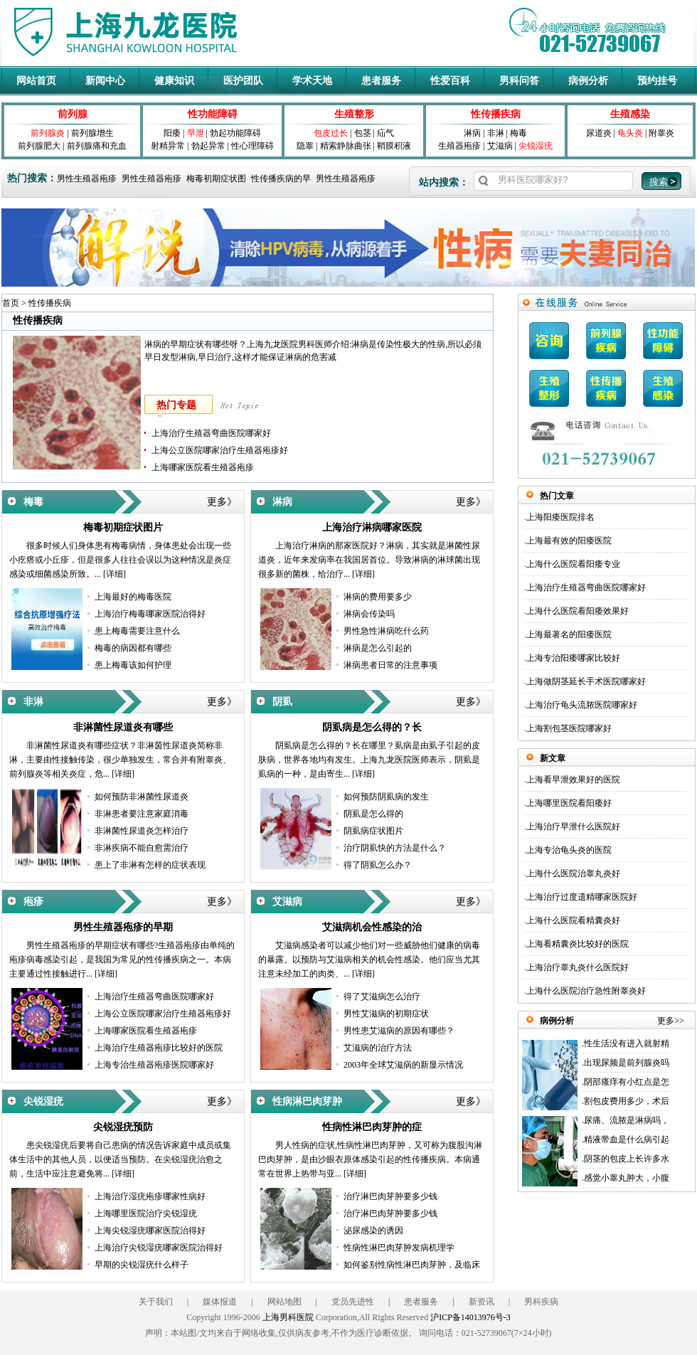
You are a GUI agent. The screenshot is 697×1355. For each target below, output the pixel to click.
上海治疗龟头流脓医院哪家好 (581, 705)
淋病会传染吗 (369, 614)
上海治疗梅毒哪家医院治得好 (150, 614)
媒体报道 (220, 1302)
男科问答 (519, 80)
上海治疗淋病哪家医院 (372, 527)
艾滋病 (500, 146)
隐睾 (305, 146)
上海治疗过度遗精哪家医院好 (581, 897)
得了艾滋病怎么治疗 (382, 996)
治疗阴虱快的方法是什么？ (395, 848)
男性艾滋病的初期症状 (386, 1014)
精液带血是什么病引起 (626, 1139)
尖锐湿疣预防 (123, 1127)
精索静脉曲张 (345, 146)
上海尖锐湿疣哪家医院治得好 (150, 1231)
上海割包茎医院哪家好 (569, 728)
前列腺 (72, 114)
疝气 (385, 133)
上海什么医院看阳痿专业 (573, 564)
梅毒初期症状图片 (123, 527)
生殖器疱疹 (459, 146)
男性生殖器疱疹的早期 (123, 927)
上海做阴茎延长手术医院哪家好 (586, 681)
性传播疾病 (496, 114)
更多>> (670, 1021)
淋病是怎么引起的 (378, 648)
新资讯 (481, 1302)
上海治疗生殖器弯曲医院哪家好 (211, 433)
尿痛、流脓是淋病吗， (626, 1120)
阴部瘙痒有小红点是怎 (626, 1082)
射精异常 (168, 146)
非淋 (495, 133)
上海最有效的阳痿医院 (569, 541)
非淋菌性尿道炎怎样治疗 (141, 831)
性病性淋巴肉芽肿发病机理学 (399, 1248)
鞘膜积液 (394, 146)
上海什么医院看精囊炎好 (573, 920)
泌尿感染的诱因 (373, 1231)
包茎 (362, 133)
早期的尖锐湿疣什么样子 (141, 1265)
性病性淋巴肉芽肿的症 (372, 1127)
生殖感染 (630, 114)
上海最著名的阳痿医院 (569, 634)
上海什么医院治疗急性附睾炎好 (586, 991)
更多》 (222, 501)
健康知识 (174, 80)
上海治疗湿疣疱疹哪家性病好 (150, 1196)
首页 (10, 303)
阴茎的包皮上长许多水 (626, 1159)
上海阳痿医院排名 (560, 517)
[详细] (114, 574)
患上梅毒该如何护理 (133, 665)
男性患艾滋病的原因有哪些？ (399, 1031)
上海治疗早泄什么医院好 (573, 826)
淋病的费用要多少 (378, 597)
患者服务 (381, 80)
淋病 (472, 133)
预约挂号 (657, 80)
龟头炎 (630, 133)
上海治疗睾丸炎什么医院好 (577, 967)
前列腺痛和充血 (97, 146)
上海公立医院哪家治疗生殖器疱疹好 (219, 450)
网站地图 (284, 1302)
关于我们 (156, 1302)
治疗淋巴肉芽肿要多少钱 (390, 1196)
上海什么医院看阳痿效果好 (577, 611)
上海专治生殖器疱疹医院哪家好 (154, 1065)
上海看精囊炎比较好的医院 (577, 944)
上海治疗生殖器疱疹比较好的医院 (159, 1048)
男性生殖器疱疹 (87, 179)
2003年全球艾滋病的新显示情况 (403, 1065)
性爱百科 (450, 80)
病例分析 (588, 80)
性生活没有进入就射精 (626, 1043)
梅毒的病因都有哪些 (133, 648)
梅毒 (518, 133)
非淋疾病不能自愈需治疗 (141, 848)
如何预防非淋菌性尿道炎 (141, 797)
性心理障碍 (252, 146)
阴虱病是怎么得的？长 (372, 727)
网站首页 (36, 80)
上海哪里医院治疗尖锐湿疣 (146, 1213)
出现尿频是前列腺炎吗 (626, 1063)
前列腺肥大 (39, 146)
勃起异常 (208, 146)
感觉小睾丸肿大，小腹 (626, 1178)
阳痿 (172, 133)
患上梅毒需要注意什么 (137, 631)
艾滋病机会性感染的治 (372, 927)
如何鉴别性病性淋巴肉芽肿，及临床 (412, 1265)
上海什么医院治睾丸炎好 (573, 873)
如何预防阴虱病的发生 (386, 797)
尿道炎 (599, 133)
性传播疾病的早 (281, 179)
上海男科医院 (288, 1317)
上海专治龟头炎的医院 (569, 850)
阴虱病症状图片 (373, 831)
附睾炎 (661, 133)
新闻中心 (105, 80)
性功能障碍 (213, 114)
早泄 (195, 133)
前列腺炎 (48, 133)
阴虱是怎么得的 (373, 814)
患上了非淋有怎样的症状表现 (150, 865)
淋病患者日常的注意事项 (390, 665)
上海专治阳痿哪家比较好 (573, 658)
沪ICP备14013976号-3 (470, 1317)
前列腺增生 (92, 133)
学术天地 (312, 80)
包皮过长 (331, 133)
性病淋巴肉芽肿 (307, 1101)
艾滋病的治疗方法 (378, 1048)
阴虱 (282, 701)
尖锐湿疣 (535, 146)
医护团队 (243, 80)
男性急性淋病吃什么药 (386, 631)
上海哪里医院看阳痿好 (569, 803)
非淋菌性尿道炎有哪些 (123, 727)
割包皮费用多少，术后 (626, 1101)
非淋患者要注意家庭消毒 (141, 814)
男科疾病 (541, 1302)
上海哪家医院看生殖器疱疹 (202, 467)
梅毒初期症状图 (216, 179)
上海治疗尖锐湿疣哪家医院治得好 (159, 1248)
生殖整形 (354, 114)
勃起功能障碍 (235, 133)
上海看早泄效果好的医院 (573, 780)
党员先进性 (352, 1302)
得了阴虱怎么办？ (378, 865)
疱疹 (33, 901)
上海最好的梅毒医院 (133, 597)
